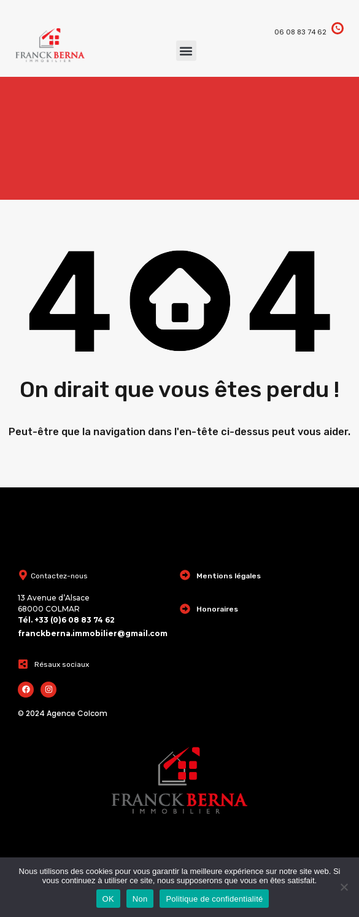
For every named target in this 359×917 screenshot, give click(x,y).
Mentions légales (228, 576)
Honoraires (217, 609)
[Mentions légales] (185, 575)
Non (140, 898)
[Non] (344, 888)
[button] (186, 51)
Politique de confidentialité (214, 898)
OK (108, 898)
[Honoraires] (185, 609)
